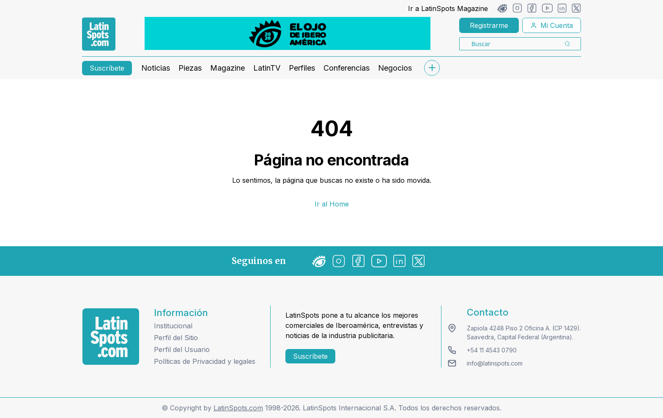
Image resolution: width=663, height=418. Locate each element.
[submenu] (432, 68)
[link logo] (98, 34)
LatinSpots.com (238, 408)
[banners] (287, 33)
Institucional (173, 326)
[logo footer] (110, 336)
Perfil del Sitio (176, 337)
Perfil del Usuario (182, 349)
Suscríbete (107, 68)
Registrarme (489, 25)
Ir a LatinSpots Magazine (448, 8)
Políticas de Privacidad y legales (204, 361)
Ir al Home (332, 204)
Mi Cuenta (551, 25)
